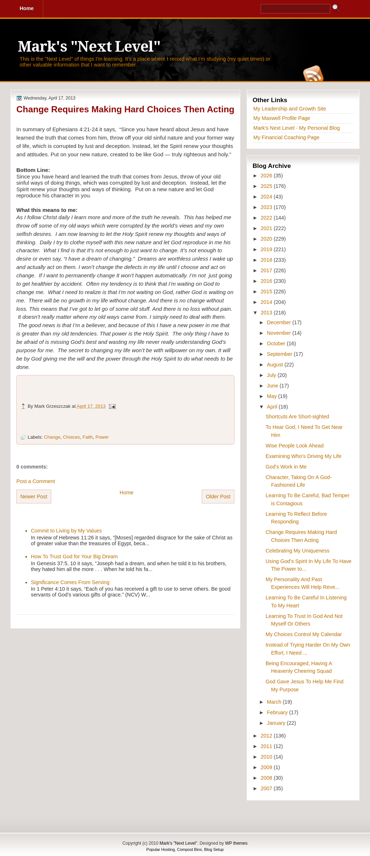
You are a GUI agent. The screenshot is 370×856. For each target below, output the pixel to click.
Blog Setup (214, 849)
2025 (267, 186)
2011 (267, 746)
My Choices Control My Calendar (304, 634)
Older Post (218, 496)
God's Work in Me (286, 467)
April (273, 407)
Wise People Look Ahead (295, 446)
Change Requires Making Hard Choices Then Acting (125, 109)
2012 (267, 736)
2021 (267, 228)
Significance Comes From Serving (70, 582)
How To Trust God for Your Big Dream (74, 556)
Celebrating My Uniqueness (298, 551)
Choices (71, 437)
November (279, 333)
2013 (267, 313)
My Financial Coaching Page (286, 137)
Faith (88, 437)
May (272, 396)
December (279, 322)
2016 (267, 281)
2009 (267, 767)
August (275, 364)
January (277, 723)
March (275, 702)
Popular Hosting (160, 849)
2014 (267, 302)
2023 (267, 207)
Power (102, 437)
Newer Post (33, 496)
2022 (267, 218)
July (272, 375)
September (280, 354)
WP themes (236, 843)
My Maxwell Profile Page (281, 118)
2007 (267, 788)
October (277, 343)
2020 (267, 239)
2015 (267, 291)
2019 (267, 249)
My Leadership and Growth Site (289, 109)
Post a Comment (35, 481)
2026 (267, 175)
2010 (267, 757)
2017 (267, 270)
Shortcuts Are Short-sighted (297, 416)
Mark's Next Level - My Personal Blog (296, 128)
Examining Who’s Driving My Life (304, 456)
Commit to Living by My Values (66, 531)
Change (52, 437)
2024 (267, 197)
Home (126, 492)
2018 (267, 260)
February (278, 712)
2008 (267, 778)
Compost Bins (189, 849)
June (273, 386)
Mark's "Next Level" (89, 46)
